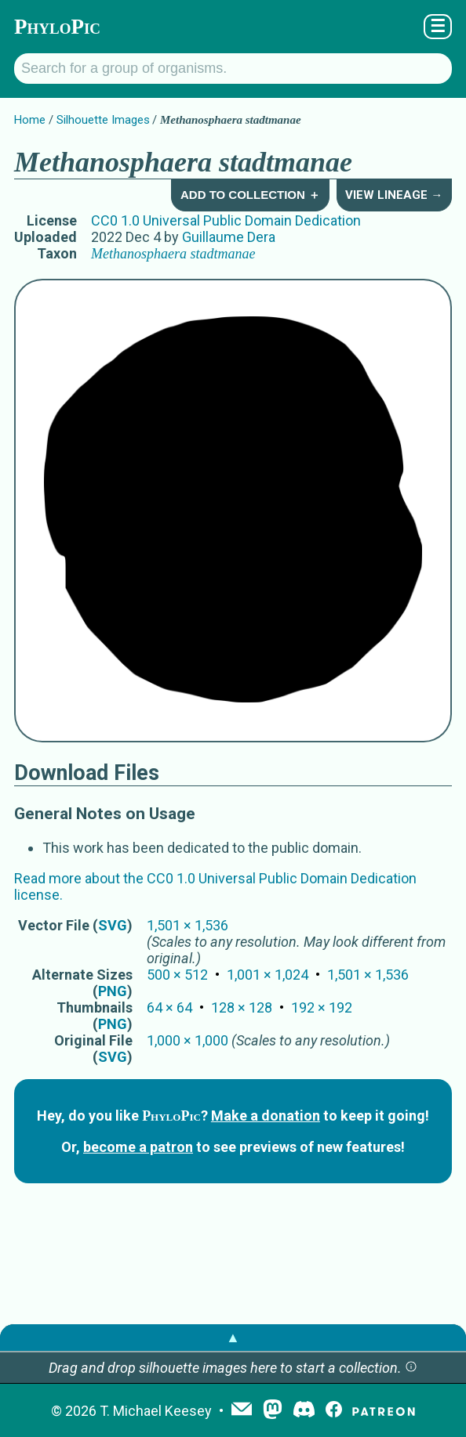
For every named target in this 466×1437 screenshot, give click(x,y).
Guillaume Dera (228, 237)
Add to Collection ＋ (250, 194)
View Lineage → (393, 195)
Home (30, 120)
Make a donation (265, 1115)
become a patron (138, 1147)
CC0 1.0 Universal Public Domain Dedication (226, 220)
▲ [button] (233, 1337)
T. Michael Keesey (156, 1411)
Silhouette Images (103, 120)
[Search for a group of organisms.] (233, 68)
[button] (411, 1367)
